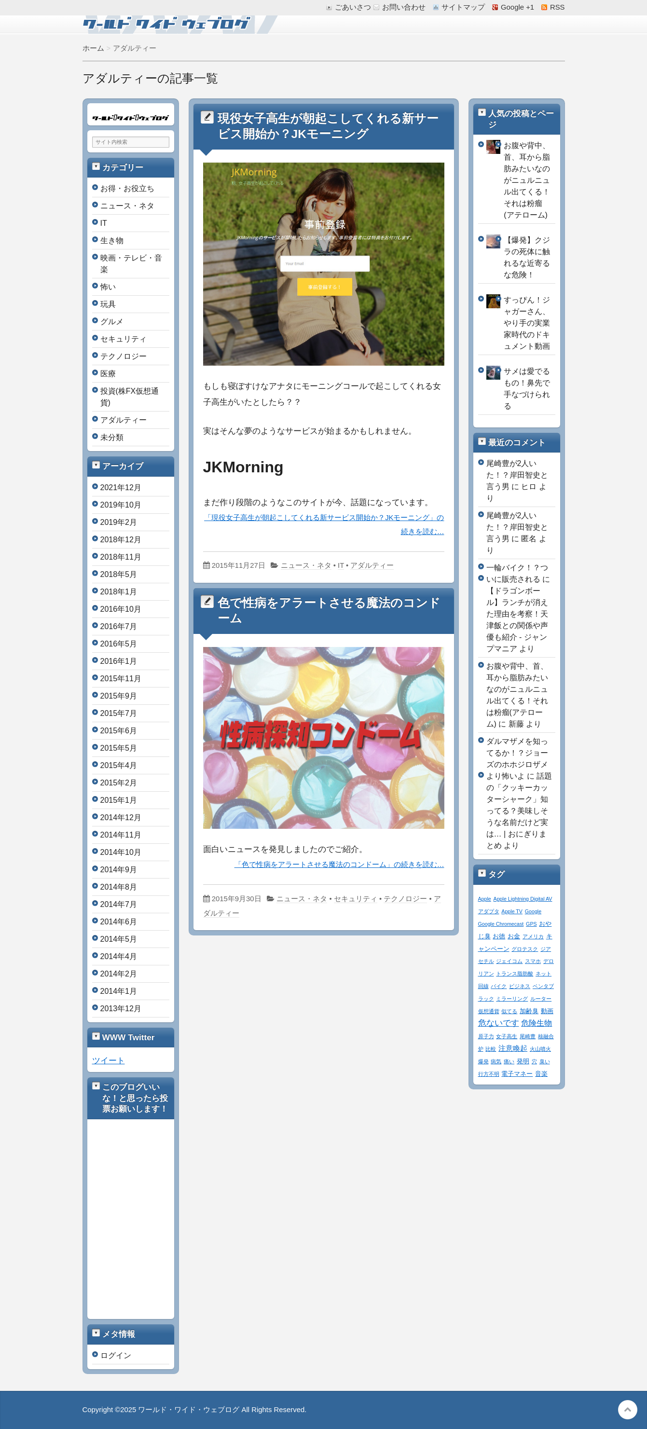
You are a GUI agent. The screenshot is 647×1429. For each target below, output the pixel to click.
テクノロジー (405, 899)
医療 (108, 374)
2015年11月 (120, 678)
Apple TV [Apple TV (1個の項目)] (512, 911)
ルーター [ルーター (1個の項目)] (540, 999)
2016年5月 (119, 644)
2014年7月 (119, 904)
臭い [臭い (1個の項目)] (544, 1061)
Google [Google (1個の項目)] (533, 911)
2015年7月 (119, 713)
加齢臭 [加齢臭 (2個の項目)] (529, 1011)
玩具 (108, 304)
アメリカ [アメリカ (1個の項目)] (533, 936)
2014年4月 (119, 956)
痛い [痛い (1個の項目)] (509, 1061)
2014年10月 (120, 852)
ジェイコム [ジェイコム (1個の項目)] (509, 961)
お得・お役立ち (127, 188)
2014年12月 (120, 817)
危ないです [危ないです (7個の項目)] (498, 1023)
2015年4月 (119, 765)
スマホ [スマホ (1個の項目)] (533, 961)
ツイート (108, 1060)
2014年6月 (119, 922)
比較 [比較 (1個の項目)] (490, 1049)
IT (341, 565)
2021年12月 (120, 487)
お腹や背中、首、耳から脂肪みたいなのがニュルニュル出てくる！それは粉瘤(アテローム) (527, 180)
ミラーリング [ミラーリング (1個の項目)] (512, 999)
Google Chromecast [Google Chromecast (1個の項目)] (501, 924)
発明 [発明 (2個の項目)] (523, 1061)
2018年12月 (120, 540)
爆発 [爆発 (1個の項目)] (483, 1061)
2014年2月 (119, 974)
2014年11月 (120, 835)
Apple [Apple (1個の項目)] (484, 899)
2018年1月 (119, 592)
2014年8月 (119, 887)
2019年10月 (120, 505)
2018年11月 (120, 557)
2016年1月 (119, 661)
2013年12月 (120, 1008)
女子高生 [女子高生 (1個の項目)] (506, 1036)
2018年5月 (119, 574)
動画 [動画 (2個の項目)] (547, 1011)
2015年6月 (119, 731)
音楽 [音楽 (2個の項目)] (541, 1074)
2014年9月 (119, 870)
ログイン (115, 1355)
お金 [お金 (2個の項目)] (514, 936)
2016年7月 (119, 626)
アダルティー (372, 565)
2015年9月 (119, 696)
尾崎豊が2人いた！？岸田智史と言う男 (517, 475)
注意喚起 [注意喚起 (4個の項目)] (512, 1048)
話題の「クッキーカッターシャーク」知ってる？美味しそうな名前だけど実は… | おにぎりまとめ (519, 811)
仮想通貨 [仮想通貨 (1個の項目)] (488, 1011)
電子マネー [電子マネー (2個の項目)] (517, 1074)
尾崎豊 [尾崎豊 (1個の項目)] (528, 1036)
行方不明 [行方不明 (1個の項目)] (488, 1074)
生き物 (112, 240)
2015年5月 (119, 748)
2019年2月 (119, 522)
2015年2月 (119, 783)
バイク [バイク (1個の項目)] (499, 986)
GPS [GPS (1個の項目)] (531, 924)
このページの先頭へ (627, 1409)
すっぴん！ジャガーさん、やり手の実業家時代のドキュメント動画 (527, 323)
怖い (108, 287)
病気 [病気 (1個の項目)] (496, 1061)
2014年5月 (119, 939)
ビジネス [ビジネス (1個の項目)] (519, 986)
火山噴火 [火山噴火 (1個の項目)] (540, 1049)
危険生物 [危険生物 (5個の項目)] (536, 1023)
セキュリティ (355, 899)
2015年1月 (119, 800)
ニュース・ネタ (306, 565)
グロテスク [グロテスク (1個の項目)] (524, 949)
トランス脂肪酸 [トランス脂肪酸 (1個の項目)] (514, 973)
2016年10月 (120, 609)
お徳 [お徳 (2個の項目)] (499, 936)
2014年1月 (119, 991)
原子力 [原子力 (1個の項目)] (486, 1036)
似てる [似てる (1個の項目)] (509, 1011)
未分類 (112, 437)
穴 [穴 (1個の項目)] (534, 1061)
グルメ (112, 321)
